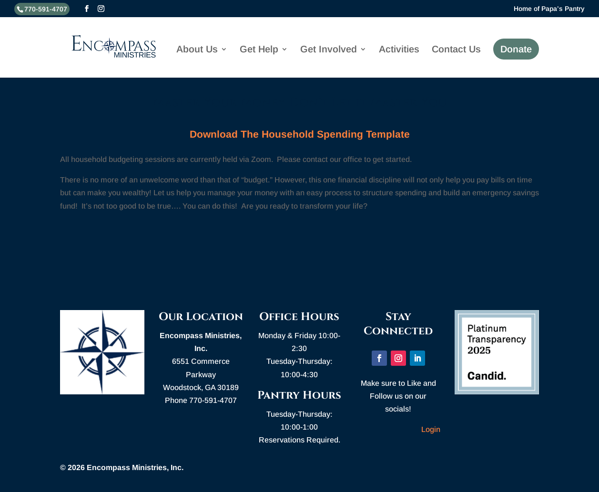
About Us (197, 51)
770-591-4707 (45, 9)
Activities (399, 51)
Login (430, 429)
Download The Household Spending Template (300, 134)
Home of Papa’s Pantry (549, 8)
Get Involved (328, 51)
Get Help (259, 51)
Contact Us (456, 51)
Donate (516, 50)
